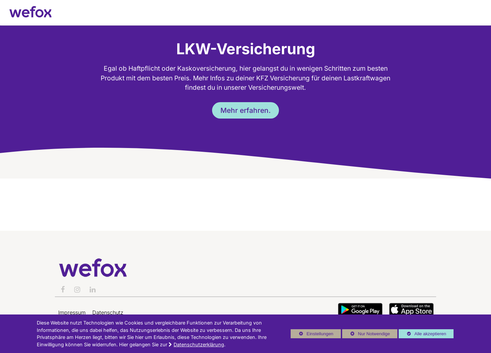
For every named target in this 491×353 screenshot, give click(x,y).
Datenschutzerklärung (199, 344)
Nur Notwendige (366, 334)
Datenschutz (107, 312)
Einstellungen (312, 334)
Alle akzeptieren (422, 333)
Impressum (72, 312)
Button (360, 310)
